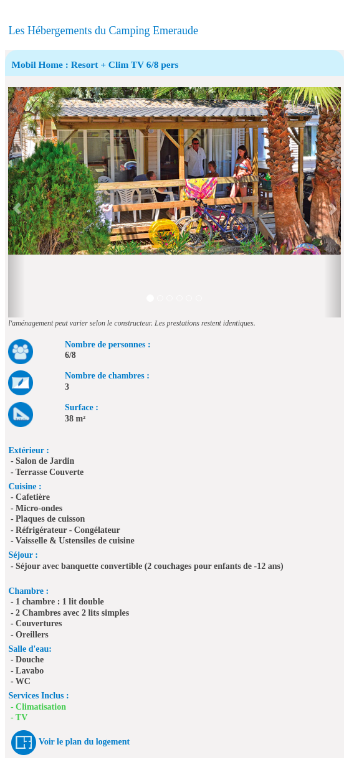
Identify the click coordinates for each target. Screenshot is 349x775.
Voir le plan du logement (84, 741)
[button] (16, 202)
